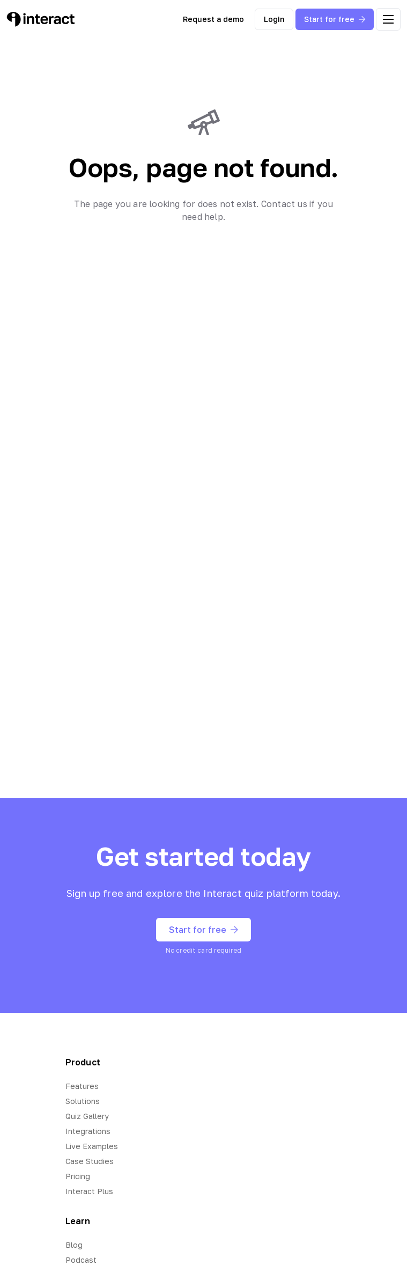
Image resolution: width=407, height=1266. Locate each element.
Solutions (82, 1101)
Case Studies (89, 1161)
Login (274, 19)
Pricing (77, 1176)
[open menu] (388, 19)
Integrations (87, 1131)
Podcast (81, 1259)
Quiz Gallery (87, 1116)
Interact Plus (89, 1191)
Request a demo (213, 19)
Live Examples (91, 1146)
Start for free (334, 19)
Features (82, 1086)
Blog (74, 1244)
